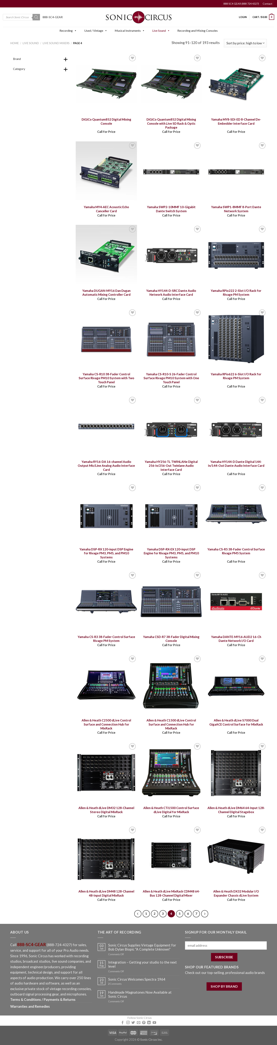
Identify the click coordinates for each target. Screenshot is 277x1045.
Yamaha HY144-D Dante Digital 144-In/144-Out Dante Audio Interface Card (236, 464)
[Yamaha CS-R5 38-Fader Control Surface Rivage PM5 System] (236, 514)
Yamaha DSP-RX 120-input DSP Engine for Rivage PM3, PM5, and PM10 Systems (106, 553)
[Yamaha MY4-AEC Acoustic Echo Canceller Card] (106, 172)
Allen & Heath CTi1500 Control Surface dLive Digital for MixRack (171, 810)
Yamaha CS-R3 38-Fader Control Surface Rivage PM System (106, 639)
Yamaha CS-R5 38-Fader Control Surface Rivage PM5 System (236, 551)
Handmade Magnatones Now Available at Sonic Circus (140, 994)
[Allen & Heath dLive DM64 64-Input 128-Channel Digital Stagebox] (236, 772)
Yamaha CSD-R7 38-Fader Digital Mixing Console (171, 639)
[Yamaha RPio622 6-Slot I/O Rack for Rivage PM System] (236, 339)
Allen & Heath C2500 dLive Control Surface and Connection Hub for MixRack (106, 724)
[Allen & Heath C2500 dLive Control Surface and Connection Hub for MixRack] (106, 685)
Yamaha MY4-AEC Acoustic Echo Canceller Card (106, 209)
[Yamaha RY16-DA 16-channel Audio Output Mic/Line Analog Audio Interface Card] (106, 426)
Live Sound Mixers (56, 43)
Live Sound (161, 30)
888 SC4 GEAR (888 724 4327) (241, 3)
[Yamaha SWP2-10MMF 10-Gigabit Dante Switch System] (171, 172)
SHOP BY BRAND (224, 986)
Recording (68, 30)
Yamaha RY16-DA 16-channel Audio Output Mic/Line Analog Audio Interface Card (106, 466)
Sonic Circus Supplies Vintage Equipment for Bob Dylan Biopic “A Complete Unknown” (142, 947)
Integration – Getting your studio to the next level (142, 964)
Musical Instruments (130, 30)
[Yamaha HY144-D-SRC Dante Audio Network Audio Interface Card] (171, 255)
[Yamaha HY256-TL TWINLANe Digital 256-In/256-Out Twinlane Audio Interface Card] (171, 426)
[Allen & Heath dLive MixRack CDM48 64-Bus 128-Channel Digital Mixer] (171, 856)
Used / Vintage (95, 30)
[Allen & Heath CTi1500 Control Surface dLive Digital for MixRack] (171, 772)
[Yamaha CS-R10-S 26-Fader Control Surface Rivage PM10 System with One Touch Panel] (171, 339)
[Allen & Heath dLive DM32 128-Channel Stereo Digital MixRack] (106, 772)
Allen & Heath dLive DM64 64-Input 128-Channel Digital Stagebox (236, 810)
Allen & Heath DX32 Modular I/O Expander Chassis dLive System (236, 893)
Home (14, 43)
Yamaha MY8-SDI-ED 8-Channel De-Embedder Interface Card (236, 121)
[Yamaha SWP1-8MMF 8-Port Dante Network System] (236, 172)
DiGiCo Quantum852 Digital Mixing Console (106, 121)
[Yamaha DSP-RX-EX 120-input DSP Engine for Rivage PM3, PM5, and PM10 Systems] (171, 514)
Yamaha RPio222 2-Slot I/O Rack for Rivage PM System (236, 293)
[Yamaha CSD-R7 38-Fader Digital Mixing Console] (171, 601)
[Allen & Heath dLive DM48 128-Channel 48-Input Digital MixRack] (106, 856)
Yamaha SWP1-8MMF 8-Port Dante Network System (236, 209)
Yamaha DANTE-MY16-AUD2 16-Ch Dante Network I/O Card (236, 639)
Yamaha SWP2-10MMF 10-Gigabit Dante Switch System (171, 209)
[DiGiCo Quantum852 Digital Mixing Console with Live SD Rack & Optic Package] (171, 84)
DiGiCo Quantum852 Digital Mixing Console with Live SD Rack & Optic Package (171, 123)
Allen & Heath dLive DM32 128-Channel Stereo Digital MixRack (106, 810)
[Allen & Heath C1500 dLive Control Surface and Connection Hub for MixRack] (171, 685)
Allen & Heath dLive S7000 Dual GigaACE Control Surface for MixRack (236, 722)
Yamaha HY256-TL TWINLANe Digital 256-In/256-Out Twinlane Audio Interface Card (171, 466)
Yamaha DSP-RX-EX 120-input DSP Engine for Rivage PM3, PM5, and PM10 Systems (171, 553)
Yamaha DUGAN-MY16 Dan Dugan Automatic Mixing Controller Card (106, 293)
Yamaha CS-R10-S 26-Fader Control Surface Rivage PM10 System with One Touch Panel (171, 378)
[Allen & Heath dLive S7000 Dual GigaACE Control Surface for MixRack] (236, 685)
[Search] (36, 17)
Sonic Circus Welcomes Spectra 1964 (136, 979)
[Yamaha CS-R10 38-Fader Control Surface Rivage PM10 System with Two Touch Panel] (106, 339)
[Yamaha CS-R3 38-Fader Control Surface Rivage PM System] (106, 601)
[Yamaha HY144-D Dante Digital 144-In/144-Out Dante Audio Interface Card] (236, 426)
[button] (75, 30)
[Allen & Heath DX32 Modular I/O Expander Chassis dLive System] (236, 856)
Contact (267, 3)
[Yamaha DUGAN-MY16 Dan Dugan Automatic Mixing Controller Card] (106, 255)
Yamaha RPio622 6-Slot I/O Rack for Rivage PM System (236, 376)
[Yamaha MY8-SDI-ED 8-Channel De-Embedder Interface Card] (236, 84)
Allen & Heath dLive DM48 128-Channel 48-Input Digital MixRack (106, 893)
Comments (115, 983)
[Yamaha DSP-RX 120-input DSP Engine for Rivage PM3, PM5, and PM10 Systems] (106, 514)
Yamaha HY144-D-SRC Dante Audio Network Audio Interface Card (171, 293)
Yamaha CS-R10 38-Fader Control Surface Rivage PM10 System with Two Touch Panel (106, 378)
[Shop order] (245, 43)
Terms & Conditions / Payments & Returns (42, 1000)
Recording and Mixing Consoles (197, 30)
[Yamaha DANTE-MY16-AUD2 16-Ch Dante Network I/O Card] (236, 601)
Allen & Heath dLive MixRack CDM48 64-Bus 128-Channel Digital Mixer (171, 893)
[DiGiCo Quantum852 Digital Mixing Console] (106, 84)
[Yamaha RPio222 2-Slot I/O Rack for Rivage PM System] (236, 255)
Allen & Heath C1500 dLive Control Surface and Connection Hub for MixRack (171, 724)
